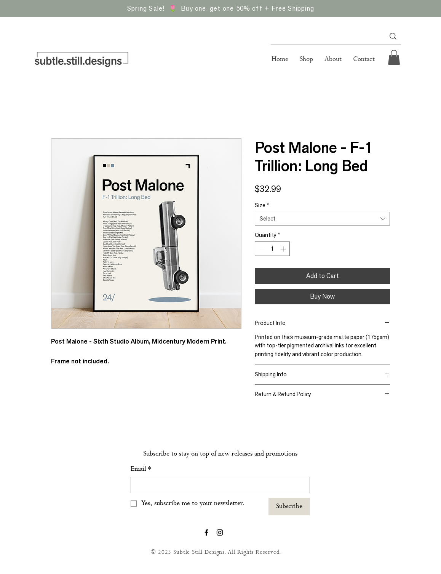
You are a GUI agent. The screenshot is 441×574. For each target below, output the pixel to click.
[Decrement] (261, 249)
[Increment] (284, 249)
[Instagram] (220, 532)
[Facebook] (206, 532)
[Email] (218, 485)
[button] (394, 57)
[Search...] (324, 36)
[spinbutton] (272, 249)
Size (262, 205)
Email (141, 469)
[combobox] (322, 218)
